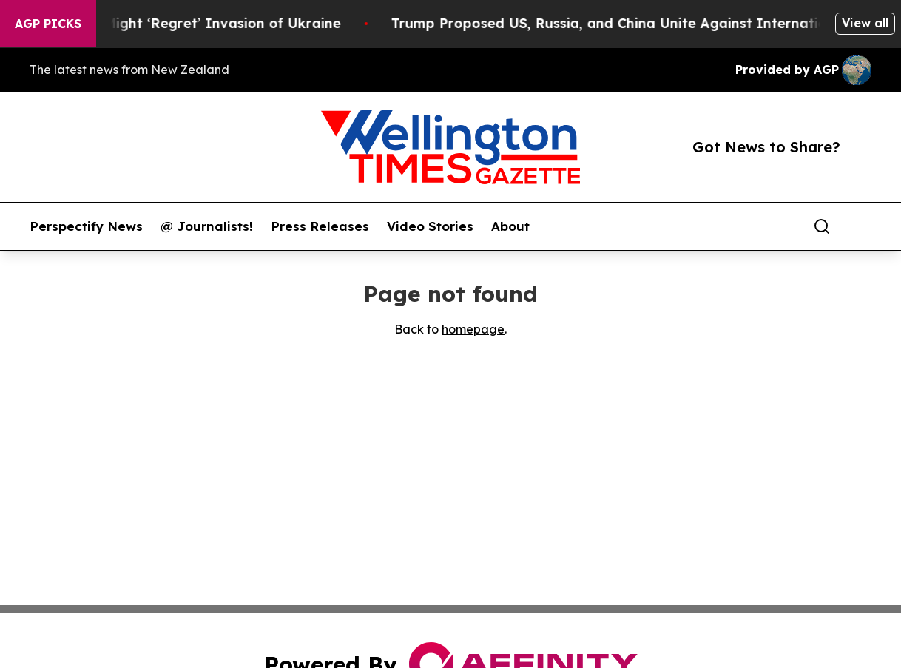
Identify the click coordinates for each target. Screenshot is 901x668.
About (510, 226)
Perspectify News (86, 226)
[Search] (822, 226)
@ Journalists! (207, 226)
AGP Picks (48, 23)
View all (865, 23)
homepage (473, 329)
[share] (861, 226)
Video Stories (430, 226)
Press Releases (320, 226)
